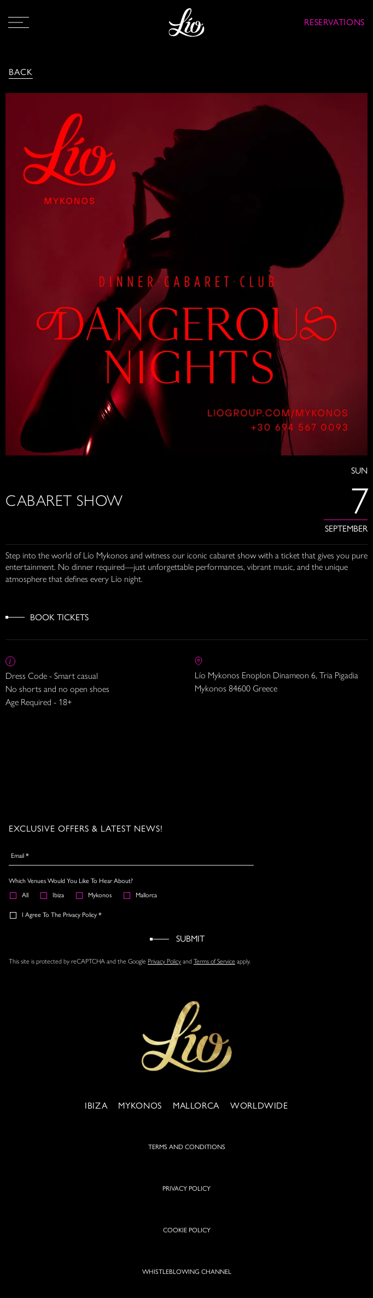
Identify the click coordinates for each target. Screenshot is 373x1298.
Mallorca (141, 895)
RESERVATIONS (334, 22)
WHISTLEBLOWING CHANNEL (186, 1285)
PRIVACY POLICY (186, 1202)
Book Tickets (59, 617)
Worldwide (259, 1119)
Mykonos (94, 895)
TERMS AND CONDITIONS (186, 1160)
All (19, 895)
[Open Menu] (18, 22)
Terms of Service (214, 961)
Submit (190, 938)
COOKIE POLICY (187, 1244)
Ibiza (53, 895)
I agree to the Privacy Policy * (56, 915)
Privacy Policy (164, 961)
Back (21, 72)
